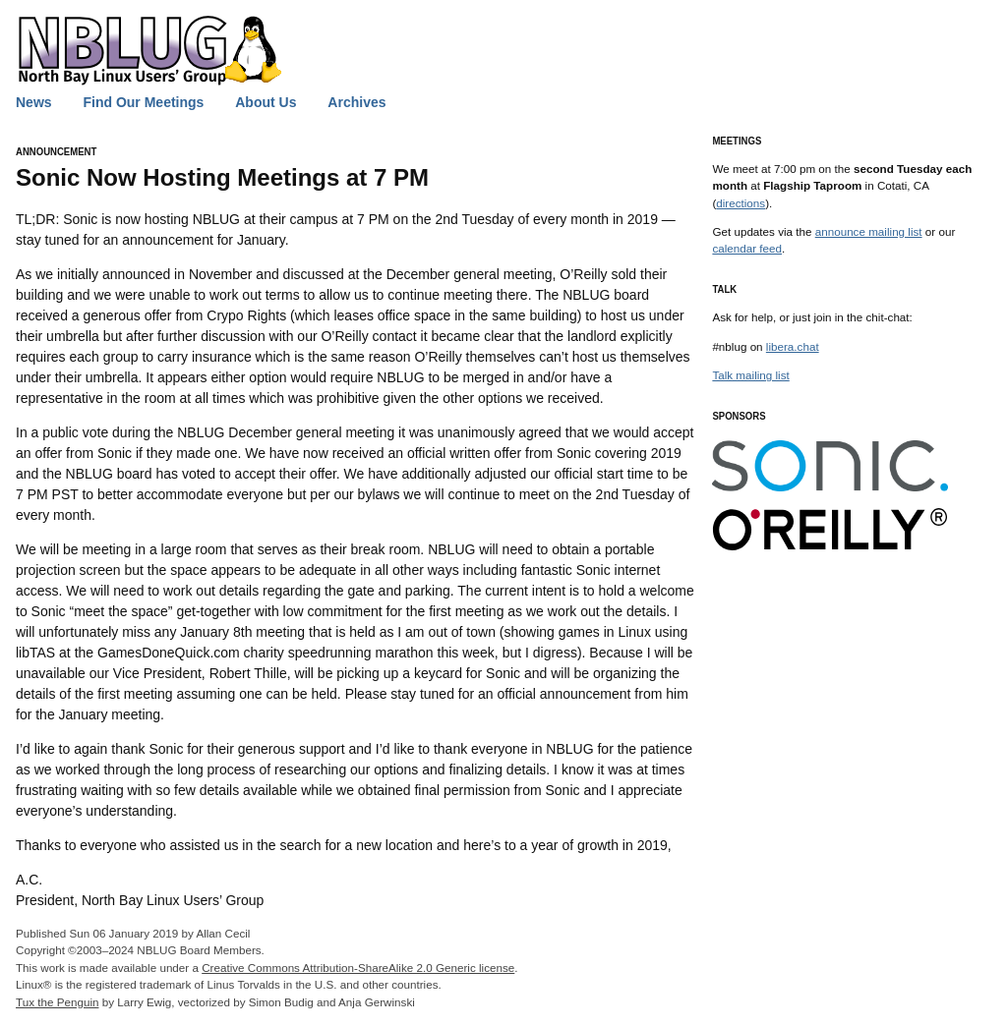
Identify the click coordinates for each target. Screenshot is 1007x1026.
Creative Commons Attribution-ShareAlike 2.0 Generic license (358, 967)
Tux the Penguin (57, 1002)
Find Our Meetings (143, 102)
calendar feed (747, 248)
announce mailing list (868, 231)
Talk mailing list (750, 375)
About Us (265, 102)
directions (740, 203)
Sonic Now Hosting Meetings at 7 (222, 177)
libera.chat (792, 346)
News (34, 102)
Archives (356, 102)
